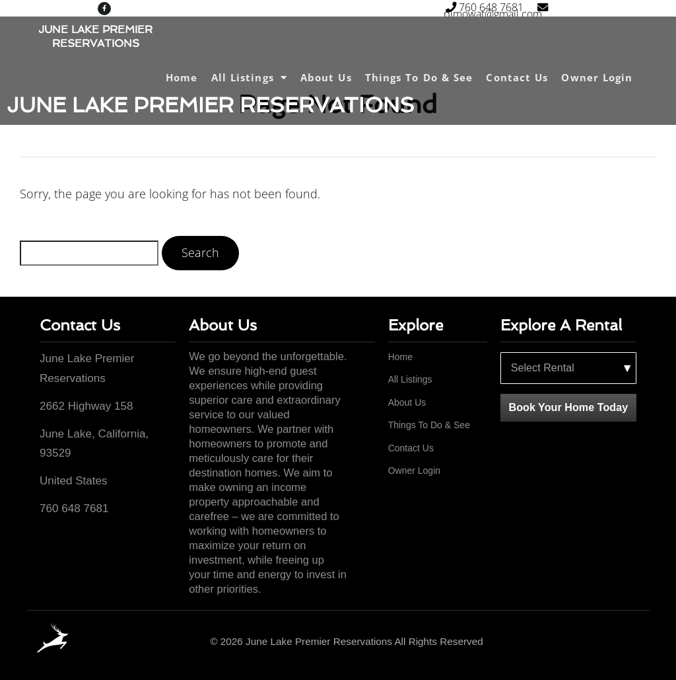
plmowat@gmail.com (500, 12)
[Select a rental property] (568, 368)
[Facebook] (632, 642)
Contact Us (517, 77)
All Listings (249, 77)
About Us (326, 77)
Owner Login (596, 77)
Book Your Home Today (568, 407)
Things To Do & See (419, 77)
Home (181, 77)
